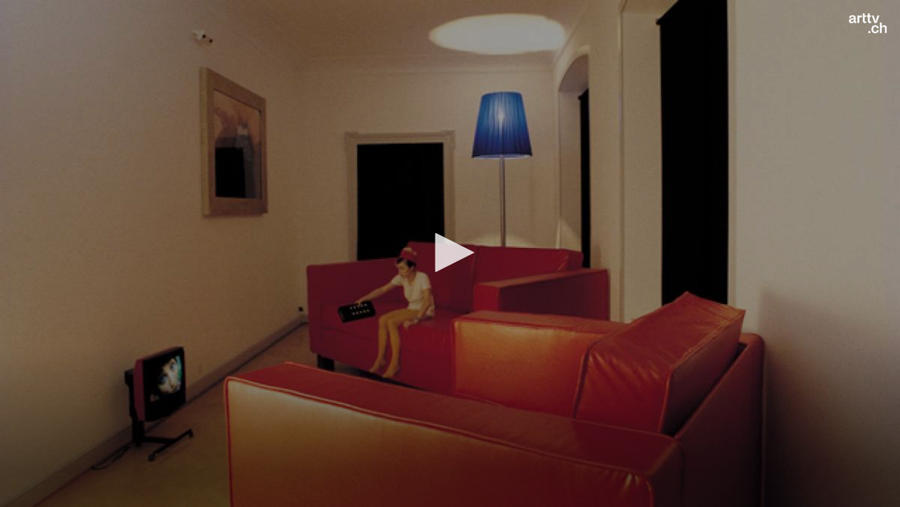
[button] (450, 252)
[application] (450, 253)
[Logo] (868, 23)
